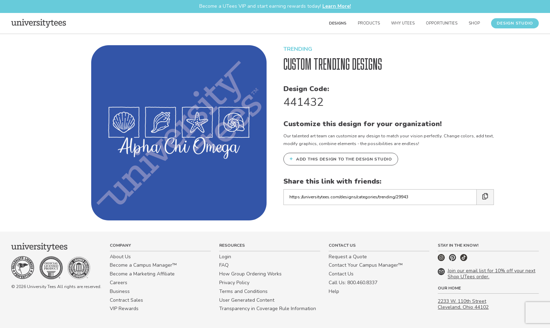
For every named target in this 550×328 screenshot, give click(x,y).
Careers (118, 282)
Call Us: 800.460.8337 (353, 282)
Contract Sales (126, 300)
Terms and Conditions (243, 291)
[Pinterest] (453, 259)
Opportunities (441, 23)
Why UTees (403, 23)
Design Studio (515, 23)
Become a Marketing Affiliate (142, 274)
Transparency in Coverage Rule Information (267, 308)
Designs (338, 23)
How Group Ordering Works (250, 274)
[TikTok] (463, 259)
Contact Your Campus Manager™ (366, 265)
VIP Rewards (124, 308)
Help (334, 291)
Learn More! (336, 6)
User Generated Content (246, 300)
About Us (120, 256)
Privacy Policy (234, 282)
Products (369, 23)
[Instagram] (442, 259)
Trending (297, 49)
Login (225, 256)
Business (120, 291)
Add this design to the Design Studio (340, 159)
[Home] (38, 23)
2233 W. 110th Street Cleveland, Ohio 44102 (463, 304)
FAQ (224, 265)
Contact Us (341, 274)
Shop (474, 23)
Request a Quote (348, 256)
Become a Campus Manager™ (143, 265)
